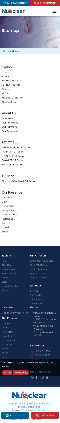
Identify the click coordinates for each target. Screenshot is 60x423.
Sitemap (13, 403)
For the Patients (11, 80)
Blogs (5, 93)
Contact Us (9, 102)
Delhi (5, 201)
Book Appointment (45, 2)
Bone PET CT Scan (12, 164)
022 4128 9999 (40, 351)
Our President (10, 122)
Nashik (5, 227)
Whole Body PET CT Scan (16, 147)
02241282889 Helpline (15, 2)
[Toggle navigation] (54, 11)
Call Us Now (45, 415)
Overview (7, 118)
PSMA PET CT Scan (13, 151)
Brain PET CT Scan (12, 160)
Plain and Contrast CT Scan (18, 181)
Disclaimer (43, 403)
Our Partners (9, 126)
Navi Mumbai (9, 214)
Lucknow (7, 197)
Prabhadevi (8, 219)
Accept (7, 372)
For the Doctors (11, 85)
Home (6, 51)
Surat (5, 231)
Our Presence (10, 131)
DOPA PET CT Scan (13, 156)
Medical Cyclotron (12, 97)
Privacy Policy (27, 403)
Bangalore (8, 210)
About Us (7, 76)
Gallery (6, 89)
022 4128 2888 (40, 355)
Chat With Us (15, 415)
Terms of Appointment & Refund (30, 410)
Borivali (6, 223)
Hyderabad (8, 206)
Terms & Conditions (29, 406)
